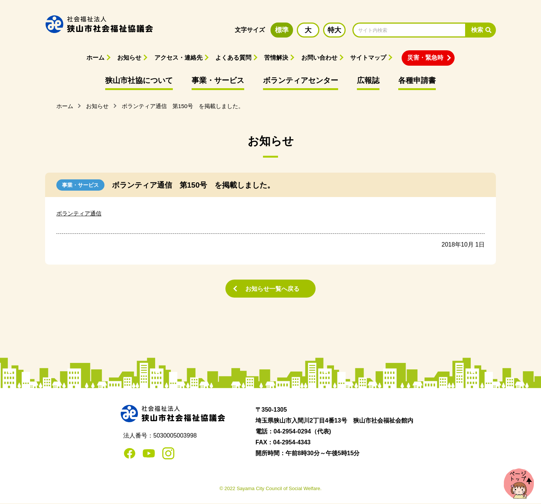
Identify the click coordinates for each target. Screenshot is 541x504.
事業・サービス (218, 80)
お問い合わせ (319, 57)
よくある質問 (233, 57)
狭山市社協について (139, 80)
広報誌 (368, 80)
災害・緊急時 (425, 57)
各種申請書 (417, 80)
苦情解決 (276, 57)
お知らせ (129, 57)
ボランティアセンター (300, 80)
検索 (477, 30)
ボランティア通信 (80, 213)
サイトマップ (368, 57)
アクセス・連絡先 (178, 57)
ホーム (95, 57)
